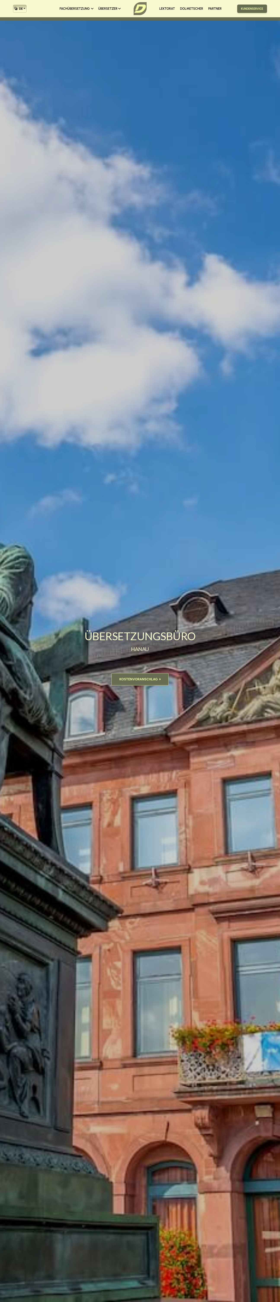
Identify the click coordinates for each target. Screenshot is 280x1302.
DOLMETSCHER (191, 9)
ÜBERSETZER (109, 9)
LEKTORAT (167, 9)
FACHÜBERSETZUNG (77, 9)
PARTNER (215, 9)
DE (18, 8)
